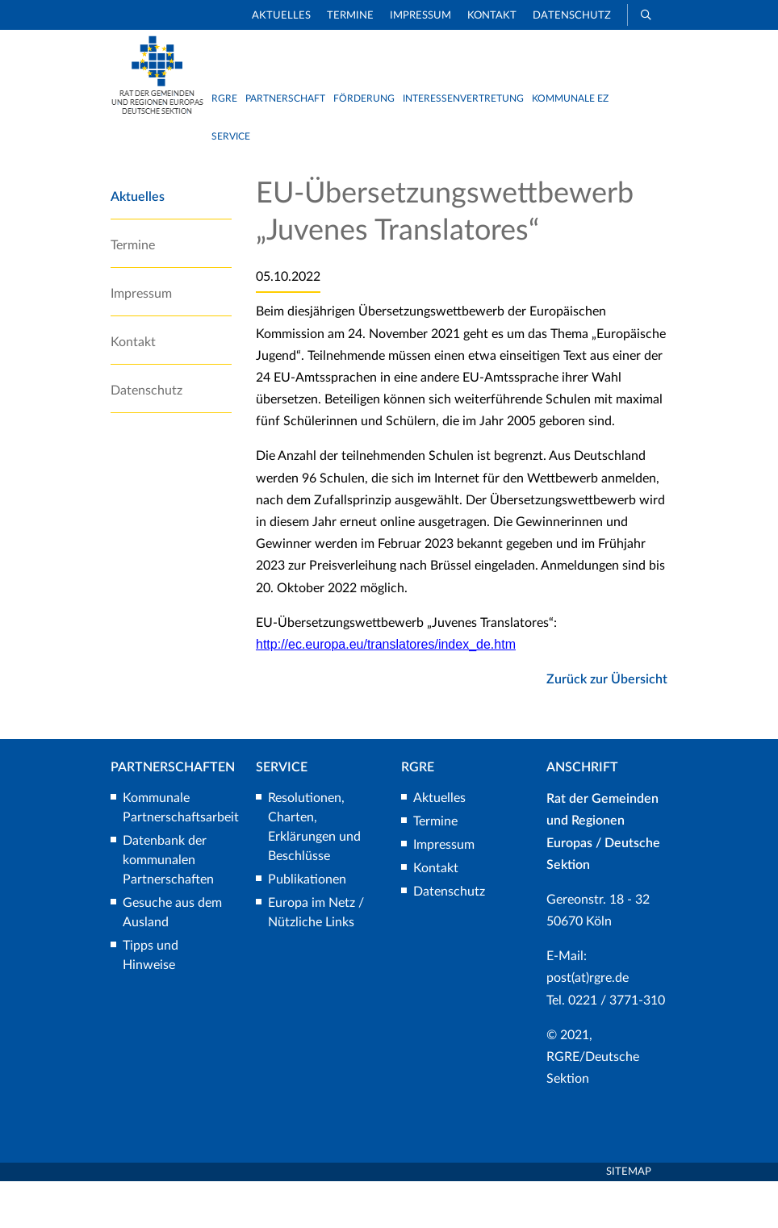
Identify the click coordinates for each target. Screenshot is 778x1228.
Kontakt (492, 15)
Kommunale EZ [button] (570, 98)
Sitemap (628, 1218)
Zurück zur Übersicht (606, 726)
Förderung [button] (364, 98)
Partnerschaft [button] (285, 98)
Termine (350, 15)
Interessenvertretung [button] (463, 98)
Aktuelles (281, 15)
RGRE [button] (224, 98)
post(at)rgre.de (587, 1024)
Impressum (420, 15)
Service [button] (230, 136)
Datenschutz (572, 15)
